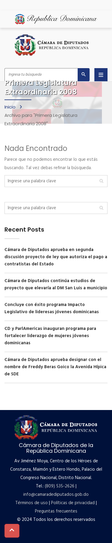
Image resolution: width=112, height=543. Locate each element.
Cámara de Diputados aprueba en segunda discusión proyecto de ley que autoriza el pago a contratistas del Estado (55, 257)
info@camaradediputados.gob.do (56, 494)
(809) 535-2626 (59, 486)
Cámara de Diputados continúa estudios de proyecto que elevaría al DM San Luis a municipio (55, 284)
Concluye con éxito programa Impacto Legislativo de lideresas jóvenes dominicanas (51, 308)
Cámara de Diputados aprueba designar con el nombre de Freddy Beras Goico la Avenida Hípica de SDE (55, 367)
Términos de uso (31, 503)
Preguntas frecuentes (56, 511)
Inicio (10, 106)
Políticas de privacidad (73, 503)
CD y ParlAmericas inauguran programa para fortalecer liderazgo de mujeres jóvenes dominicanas (50, 336)
